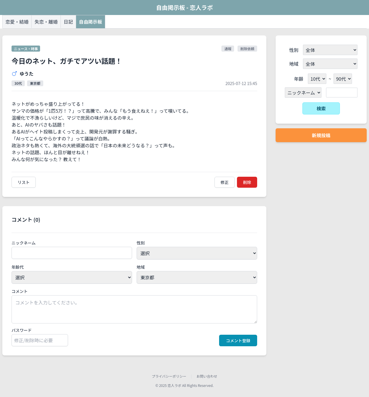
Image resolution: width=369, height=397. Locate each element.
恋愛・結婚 (17, 21)
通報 (227, 48)
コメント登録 (238, 340)
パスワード (22, 330)
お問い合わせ (207, 376)
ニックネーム (24, 243)
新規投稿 (321, 135)
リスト (24, 182)
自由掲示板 (90, 21)
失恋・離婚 (46, 21)
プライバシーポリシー (169, 376)
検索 (321, 108)
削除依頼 (247, 48)
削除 (247, 182)
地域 (141, 267)
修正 (225, 182)
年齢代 (18, 267)
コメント (20, 291)
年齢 (298, 78)
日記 (68, 21)
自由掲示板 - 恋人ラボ (184, 7)
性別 (141, 243)
